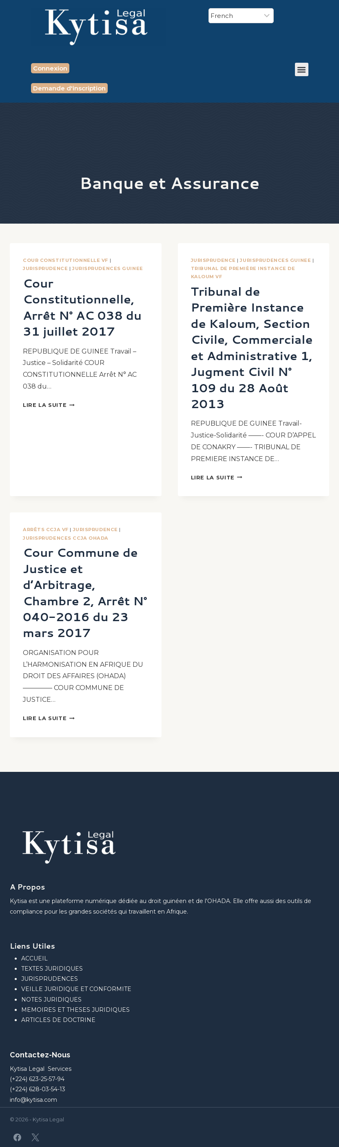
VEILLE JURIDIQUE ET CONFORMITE (76, 989)
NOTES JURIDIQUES (51, 999)
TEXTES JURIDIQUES (52, 968)
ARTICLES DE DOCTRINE (58, 1020)
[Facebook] (17, 1137)
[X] (35, 1137)
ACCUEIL (34, 958)
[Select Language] (241, 15)
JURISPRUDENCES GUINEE (107, 268)
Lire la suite (49, 405)
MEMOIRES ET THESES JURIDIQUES (75, 1009)
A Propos (27, 886)
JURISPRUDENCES (49, 978)
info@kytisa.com (33, 1099)
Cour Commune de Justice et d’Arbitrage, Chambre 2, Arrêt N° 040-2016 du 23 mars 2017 (82, 608)
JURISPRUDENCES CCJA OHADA (66, 553)
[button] (301, 69)
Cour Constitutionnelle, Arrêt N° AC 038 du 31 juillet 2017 (84, 307)
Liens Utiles (32, 945)
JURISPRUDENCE (45, 268)
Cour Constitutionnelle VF (65, 260)
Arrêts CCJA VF (46, 545)
